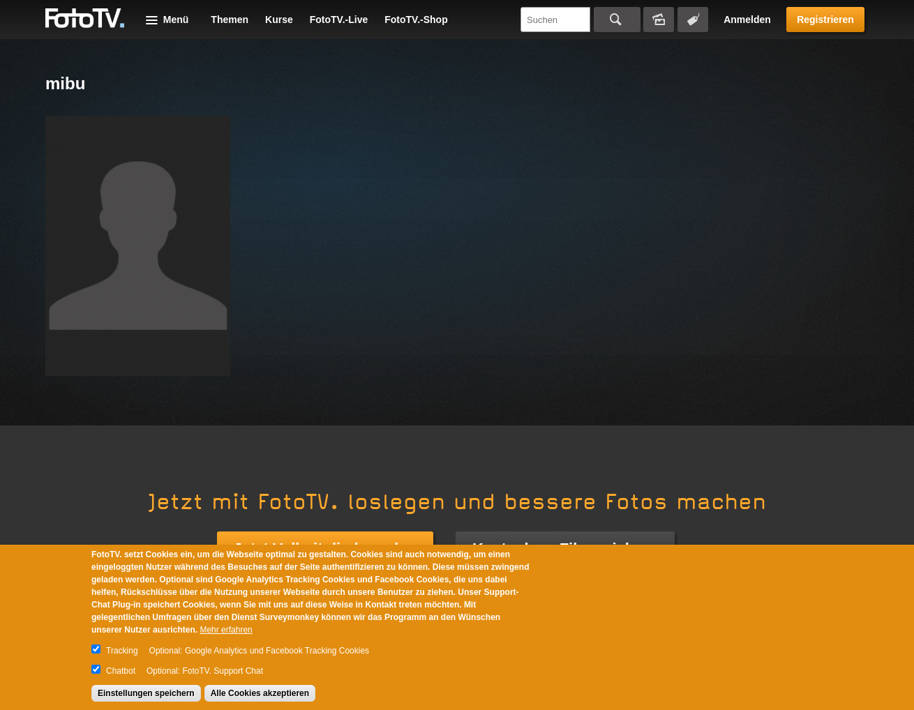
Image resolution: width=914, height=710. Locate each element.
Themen (229, 19)
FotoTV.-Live (339, 19)
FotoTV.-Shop (415, 19)
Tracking (122, 651)
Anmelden (747, 19)
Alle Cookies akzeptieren (260, 693)
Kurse (279, 19)
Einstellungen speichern (146, 693)
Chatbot (120, 671)
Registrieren (825, 19)
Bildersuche (658, 19)
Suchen (617, 19)
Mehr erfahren (226, 630)
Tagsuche (692, 19)
